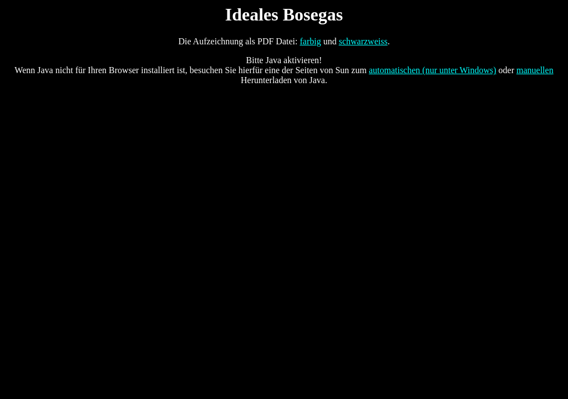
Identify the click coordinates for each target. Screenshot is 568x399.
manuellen (535, 70)
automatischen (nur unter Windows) (432, 70)
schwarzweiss (363, 41)
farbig (310, 41)
